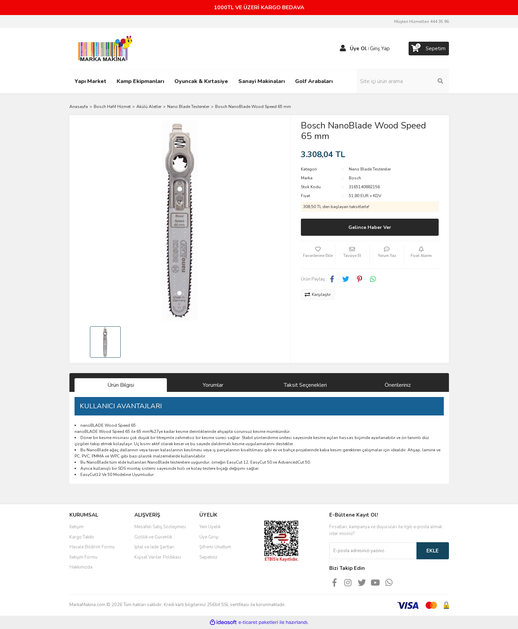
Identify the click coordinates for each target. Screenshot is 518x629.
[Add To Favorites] (318, 255)
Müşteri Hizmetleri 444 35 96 (421, 21)
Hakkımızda (80, 567)
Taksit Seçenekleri (305, 385)
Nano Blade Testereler (370, 169)
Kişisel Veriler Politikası (157, 557)
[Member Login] (343, 48)
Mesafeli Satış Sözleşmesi (160, 527)
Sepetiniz (208, 557)
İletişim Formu (83, 557)
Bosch (355, 178)
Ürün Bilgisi (120, 385)
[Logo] (103, 48)
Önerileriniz (398, 385)
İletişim (76, 527)
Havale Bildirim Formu (92, 547)
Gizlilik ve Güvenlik (153, 537)
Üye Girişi (208, 537)
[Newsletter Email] (372, 550)
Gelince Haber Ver (369, 227)
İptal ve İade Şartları (154, 547)
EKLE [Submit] (432, 550)
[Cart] (429, 48)
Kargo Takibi (81, 537)
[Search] (403, 81)
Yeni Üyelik (210, 527)
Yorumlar (213, 385)
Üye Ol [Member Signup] (358, 48)
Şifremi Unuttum (215, 547)
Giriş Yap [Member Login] (380, 48)
